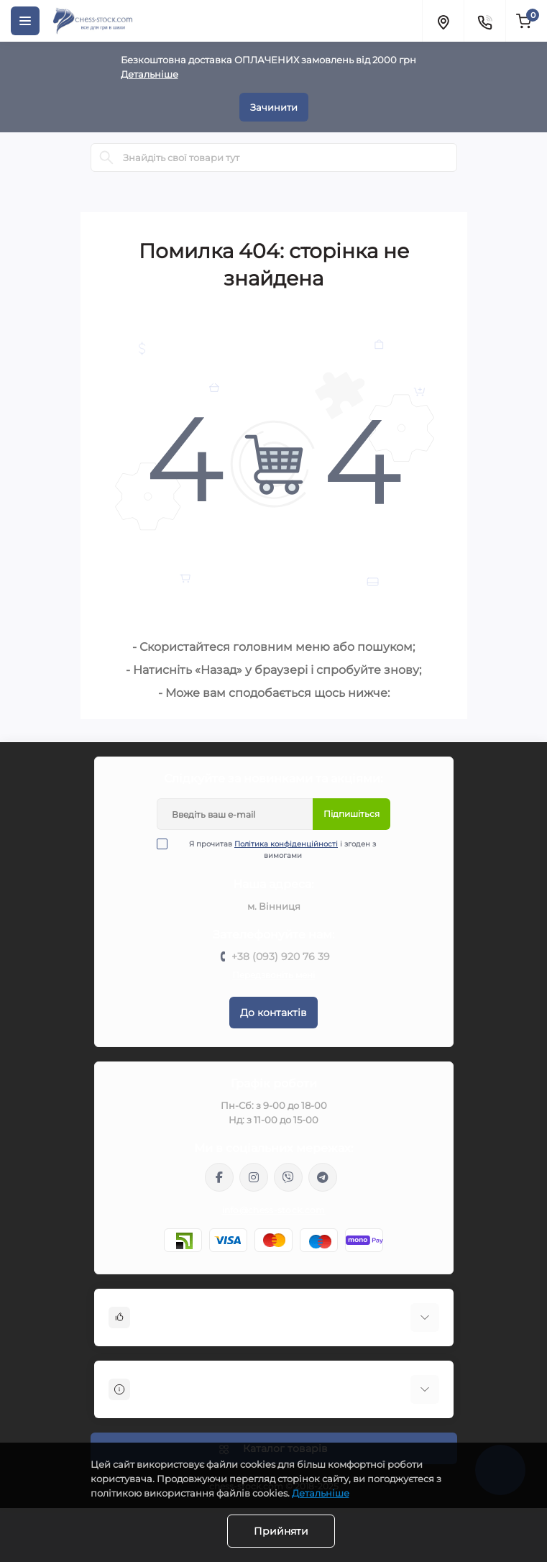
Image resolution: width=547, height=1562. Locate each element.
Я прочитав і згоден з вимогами (275, 849)
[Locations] (443, 21)
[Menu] (25, 20)
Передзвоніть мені (273, 974)
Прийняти (281, 1531)
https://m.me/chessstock (219, 1177)
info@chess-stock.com (274, 1210)
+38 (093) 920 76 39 (280, 956)
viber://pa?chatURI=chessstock (288, 1177)
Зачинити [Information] (274, 107)
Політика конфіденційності (286, 844)
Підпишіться (351, 813)
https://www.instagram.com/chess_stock (254, 1177)
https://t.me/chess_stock (322, 1177)
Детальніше (149, 74)
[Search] (106, 157)
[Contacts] (484, 21)
